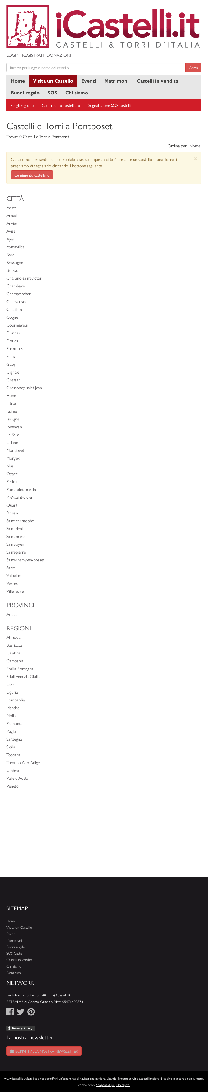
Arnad (11, 215)
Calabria (13, 653)
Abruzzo (13, 637)
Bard (10, 254)
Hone (11, 395)
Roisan (12, 513)
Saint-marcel (16, 536)
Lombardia (15, 700)
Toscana (13, 754)
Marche (12, 707)
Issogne (12, 419)
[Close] (195, 158)
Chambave (15, 286)
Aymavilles (15, 246)
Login (13, 55)
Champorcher (18, 293)
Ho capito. (123, 1084)
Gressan (13, 380)
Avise (10, 231)
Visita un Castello (53, 80)
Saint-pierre (16, 552)
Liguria (12, 692)
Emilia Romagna (19, 668)
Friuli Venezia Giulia (23, 676)
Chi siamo (76, 92)
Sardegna (14, 739)
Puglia (11, 731)
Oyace (12, 473)
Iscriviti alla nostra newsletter (44, 1051)
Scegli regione (22, 105)
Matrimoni (116, 80)
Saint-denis (15, 528)
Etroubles (14, 348)
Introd (11, 403)
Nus (10, 466)
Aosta (11, 207)
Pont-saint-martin (21, 489)
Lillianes (13, 442)
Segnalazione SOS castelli (109, 105)
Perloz (11, 481)
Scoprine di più (105, 1084)
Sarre (10, 567)
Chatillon (14, 309)
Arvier (11, 223)
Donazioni (59, 55)
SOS (52, 92)
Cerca (193, 67)
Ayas (10, 239)
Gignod (12, 372)
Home (18, 80)
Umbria (12, 770)
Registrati (33, 55)
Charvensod (17, 301)
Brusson (13, 270)
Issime (11, 411)
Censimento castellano (61, 105)
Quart (11, 505)
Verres (12, 583)
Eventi (88, 80)
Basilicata (14, 645)
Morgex (13, 458)
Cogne (12, 317)
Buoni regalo (25, 92)
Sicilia (10, 747)
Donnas (13, 333)
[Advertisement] (104, 839)
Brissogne (14, 262)
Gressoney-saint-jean (24, 387)
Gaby (11, 364)
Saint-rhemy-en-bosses (25, 560)
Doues (12, 340)
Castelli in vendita (157, 80)
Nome (194, 146)
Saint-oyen (15, 544)
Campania (15, 660)
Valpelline (14, 575)
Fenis (10, 356)
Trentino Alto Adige (23, 762)
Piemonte (14, 723)
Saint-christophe (20, 520)
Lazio (11, 684)
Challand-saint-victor (24, 278)
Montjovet (15, 450)
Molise (11, 715)
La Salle (12, 434)
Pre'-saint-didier (19, 497)
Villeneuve (15, 591)
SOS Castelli (15, 953)
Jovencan (14, 426)
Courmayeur (17, 325)
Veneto (12, 786)
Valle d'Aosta (17, 778)
